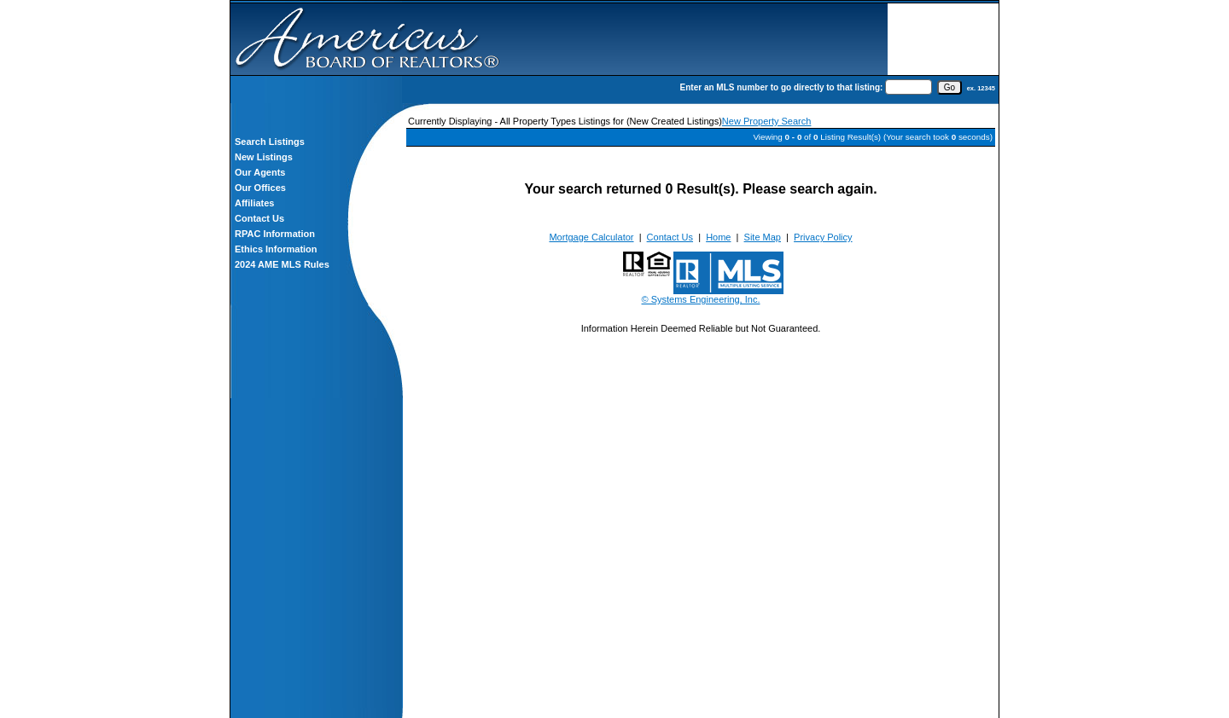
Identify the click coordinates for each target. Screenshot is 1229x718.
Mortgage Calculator (591, 237)
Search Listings (270, 141)
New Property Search (767, 121)
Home (718, 237)
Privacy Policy (823, 237)
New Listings (264, 157)
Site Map (762, 237)
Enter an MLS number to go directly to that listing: (781, 87)
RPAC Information (275, 234)
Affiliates (254, 203)
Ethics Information (276, 249)
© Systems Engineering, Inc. (701, 299)
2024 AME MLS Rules (282, 264)
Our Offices (260, 187)
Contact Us (259, 218)
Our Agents (260, 172)
